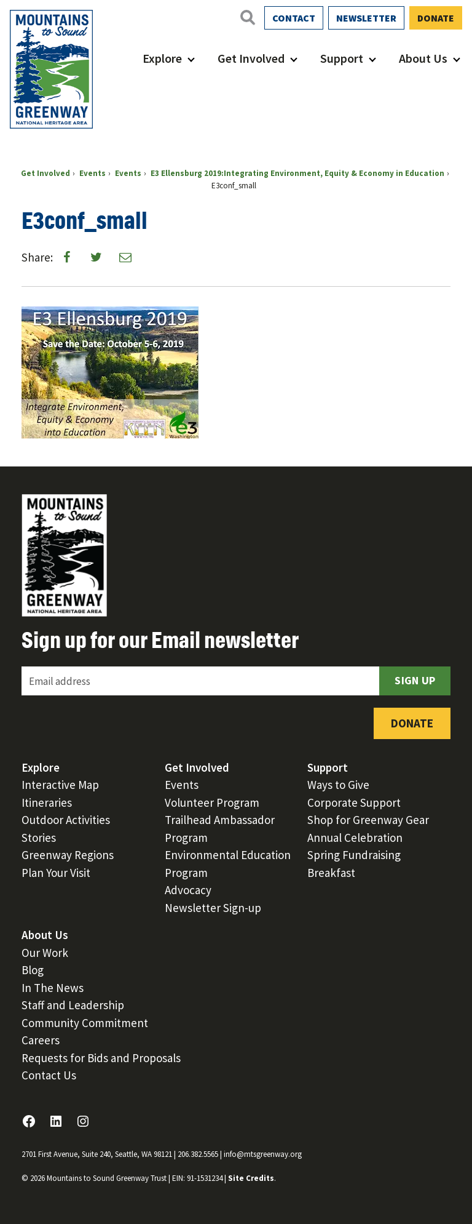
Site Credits (251, 1178)
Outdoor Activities (66, 819)
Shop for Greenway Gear (368, 819)
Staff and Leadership (73, 1005)
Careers (41, 1040)
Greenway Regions (68, 854)
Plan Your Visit (56, 872)
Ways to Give (338, 784)
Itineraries (47, 802)
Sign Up (415, 680)
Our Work (45, 952)
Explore (162, 58)
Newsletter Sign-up (213, 907)
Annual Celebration (355, 837)
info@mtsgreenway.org (263, 1154)
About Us (423, 58)
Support (341, 58)
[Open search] (247, 17)
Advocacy (188, 889)
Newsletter (366, 18)
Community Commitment (85, 1022)
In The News (53, 987)
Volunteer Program (212, 802)
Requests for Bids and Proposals (101, 1057)
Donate (435, 18)
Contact (293, 18)
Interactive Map (60, 784)
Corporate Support (354, 802)
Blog (33, 969)
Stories (39, 837)
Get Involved (251, 58)
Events (182, 784)
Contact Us (49, 1075)
